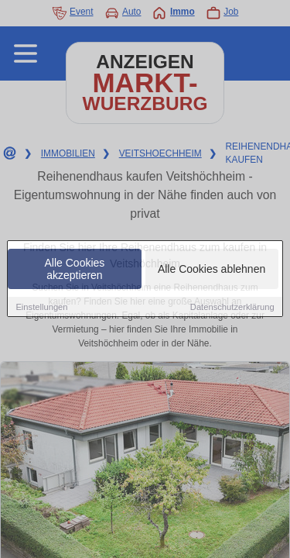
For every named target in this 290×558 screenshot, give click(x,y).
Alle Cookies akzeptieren (75, 269)
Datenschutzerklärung (232, 307)
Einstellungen (41, 307)
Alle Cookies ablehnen (211, 270)
